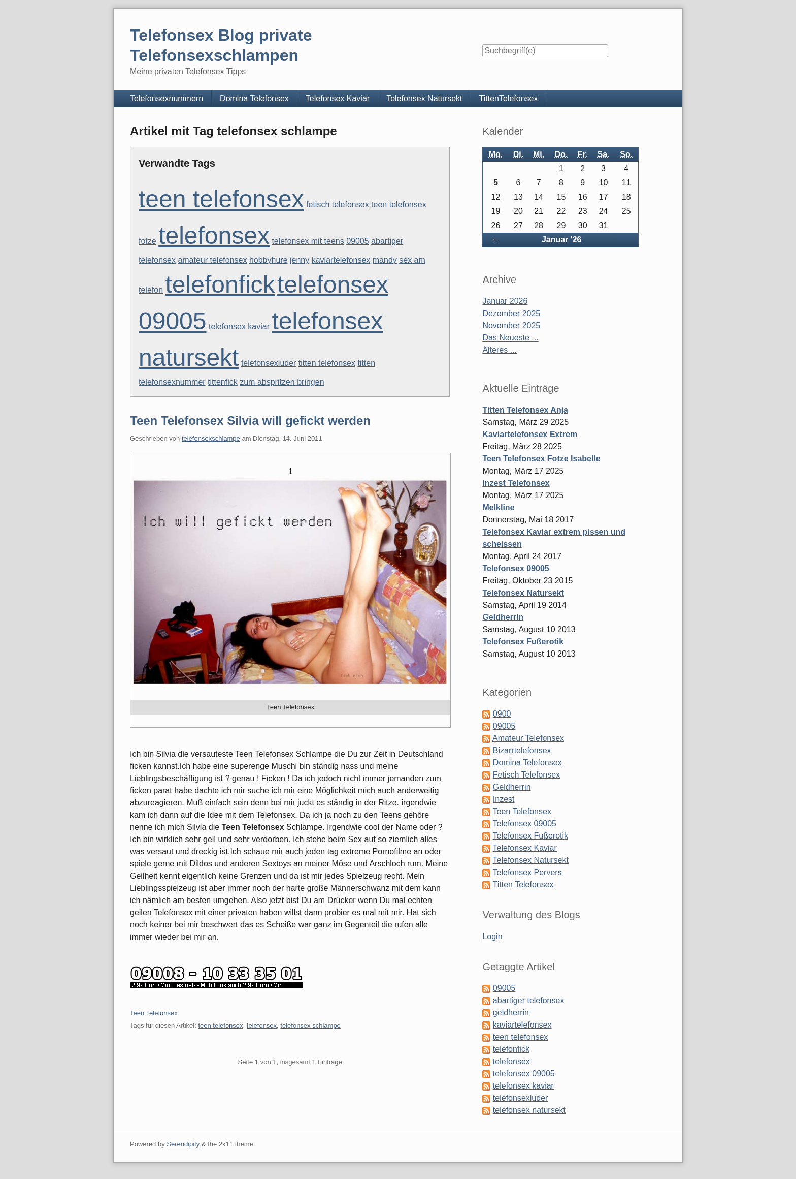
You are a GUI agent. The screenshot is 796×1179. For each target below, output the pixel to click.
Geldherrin (502, 617)
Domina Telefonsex (254, 98)
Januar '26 (562, 239)
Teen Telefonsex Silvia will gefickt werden (250, 420)
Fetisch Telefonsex (526, 774)
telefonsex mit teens (308, 241)
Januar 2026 (504, 301)
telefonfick (220, 284)
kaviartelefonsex (341, 260)
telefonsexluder (268, 363)
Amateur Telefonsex (528, 738)
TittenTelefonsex (508, 98)
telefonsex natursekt (529, 1110)
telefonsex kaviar (239, 326)
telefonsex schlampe (310, 1025)
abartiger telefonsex (529, 1000)
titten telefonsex (326, 363)
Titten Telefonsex (523, 884)
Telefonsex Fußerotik (522, 641)
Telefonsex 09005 (515, 568)
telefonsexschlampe (211, 438)
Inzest (504, 799)
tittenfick (223, 382)
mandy (385, 260)
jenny (299, 260)
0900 (502, 713)
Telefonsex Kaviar (338, 98)
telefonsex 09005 (524, 1073)
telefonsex (214, 235)
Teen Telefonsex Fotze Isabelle (541, 458)
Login (492, 936)
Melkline (498, 507)
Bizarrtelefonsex (522, 750)
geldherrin (511, 1012)
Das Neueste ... (510, 337)
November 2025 (511, 325)
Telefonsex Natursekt (424, 98)
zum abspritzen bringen (282, 382)
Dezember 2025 (511, 313)
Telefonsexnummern (166, 98)
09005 (357, 241)
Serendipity (183, 1144)
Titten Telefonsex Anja (525, 410)
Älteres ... (499, 350)
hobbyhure (268, 260)
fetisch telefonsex (337, 204)
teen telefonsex (221, 198)
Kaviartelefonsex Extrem (529, 434)
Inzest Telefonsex (515, 483)
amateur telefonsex (212, 260)
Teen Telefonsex (154, 1013)
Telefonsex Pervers (527, 872)
